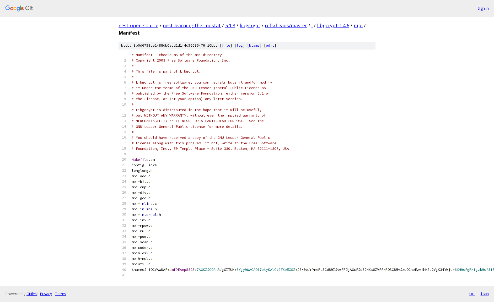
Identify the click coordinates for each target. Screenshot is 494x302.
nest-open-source (138, 25)
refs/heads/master (286, 25)
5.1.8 (230, 25)
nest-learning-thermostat (192, 25)
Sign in (483, 8)
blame (254, 45)
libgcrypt (250, 25)
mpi (358, 25)
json (484, 293)
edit (270, 45)
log (240, 45)
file (226, 45)
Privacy (46, 293)
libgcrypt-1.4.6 (333, 25)
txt (472, 293)
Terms (60, 293)
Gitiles (31, 293)
